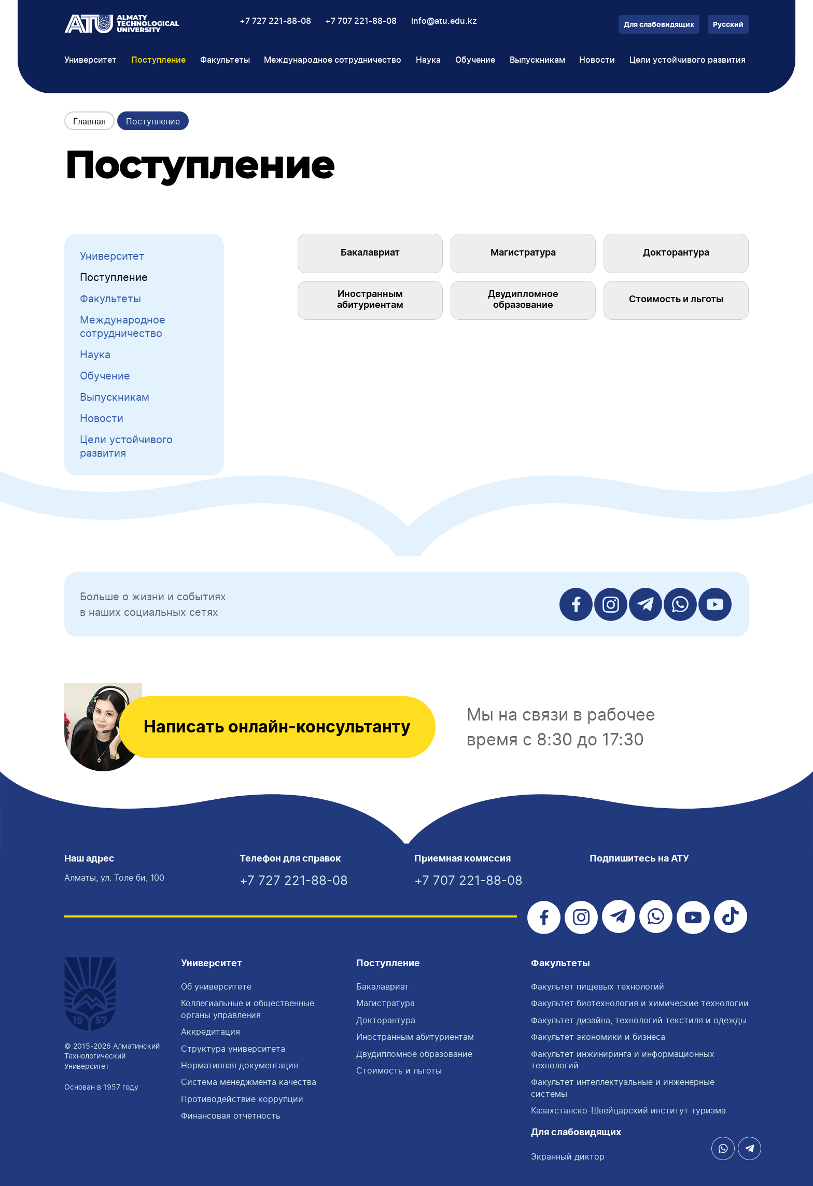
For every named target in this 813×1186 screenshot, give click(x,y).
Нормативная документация (239, 1065)
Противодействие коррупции (242, 1099)
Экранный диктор (568, 1156)
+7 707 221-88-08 (361, 21)
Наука (95, 354)
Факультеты (110, 298)
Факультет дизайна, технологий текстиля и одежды (639, 1020)
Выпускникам (114, 397)
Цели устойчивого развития (687, 60)
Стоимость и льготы (676, 299)
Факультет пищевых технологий (597, 986)
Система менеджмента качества (248, 1082)
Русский (728, 25)
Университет (112, 256)
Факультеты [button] (225, 60)
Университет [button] (90, 60)
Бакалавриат (370, 253)
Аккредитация (210, 1031)
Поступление (114, 277)
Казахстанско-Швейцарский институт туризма (628, 1110)
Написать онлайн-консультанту (277, 727)
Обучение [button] (475, 60)
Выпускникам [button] (537, 60)
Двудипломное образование (523, 300)
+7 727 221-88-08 (275, 21)
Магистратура (523, 253)
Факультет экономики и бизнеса (598, 1037)
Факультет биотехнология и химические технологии (640, 1003)
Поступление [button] (158, 60)
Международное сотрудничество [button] (332, 60)
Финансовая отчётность (231, 1115)
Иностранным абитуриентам (370, 300)
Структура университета (233, 1048)
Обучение (105, 376)
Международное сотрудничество (122, 327)
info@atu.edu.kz (444, 21)
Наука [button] (428, 60)
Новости (597, 60)
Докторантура (676, 253)
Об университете (216, 986)
